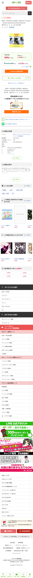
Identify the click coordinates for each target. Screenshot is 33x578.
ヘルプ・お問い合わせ (8, 516)
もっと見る (27, 186)
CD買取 (4, 354)
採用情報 (20, 542)
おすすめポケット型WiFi (9, 494)
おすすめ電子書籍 (7, 483)
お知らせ (4, 508)
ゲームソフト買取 (7, 343)
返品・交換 (5, 193)
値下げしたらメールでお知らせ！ (16, 83)
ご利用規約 (8, 551)
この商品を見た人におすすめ (17, 235)
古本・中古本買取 (7, 335)
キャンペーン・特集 (7, 319)
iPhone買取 (5, 405)
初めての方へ (5, 512)
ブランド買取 (5, 412)
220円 (24, 273)
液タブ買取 (5, 398)
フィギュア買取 (6, 361)
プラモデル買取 (6, 368)
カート (29, 576)
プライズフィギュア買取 (9, 365)
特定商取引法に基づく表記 (16, 561)
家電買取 (4, 387)
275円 (8, 276)
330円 (24, 276)
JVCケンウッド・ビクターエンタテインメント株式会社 (21, 135)
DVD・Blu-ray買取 (7, 350)
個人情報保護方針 (8, 548)
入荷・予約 (16, 576)
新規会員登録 (26, 531)
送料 (11, 190)
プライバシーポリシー (21, 545)
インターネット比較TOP (9, 490)
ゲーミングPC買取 (7, 394)
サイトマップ (16, 553)
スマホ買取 (5, 401)
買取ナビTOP (5, 475)
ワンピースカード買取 (8, 379)
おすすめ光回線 (6, 501)
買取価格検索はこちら (16, 8)
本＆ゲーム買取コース (8, 332)
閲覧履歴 (23, 576)
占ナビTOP (5, 505)
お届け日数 (19, 190)
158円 (8, 273)
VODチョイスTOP (7, 479)
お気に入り (9, 576)
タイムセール (5, 323)
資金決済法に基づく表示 (21, 551)
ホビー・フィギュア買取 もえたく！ (12, 357)
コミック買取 (5, 339)
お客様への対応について (23, 548)
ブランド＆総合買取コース (9, 383)
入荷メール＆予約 (15, 78)
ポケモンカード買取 (7, 376)
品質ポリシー (9, 545)
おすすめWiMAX (6, 497)
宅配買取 (9, 531)
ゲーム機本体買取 (7, 346)
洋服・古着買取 (6, 408)
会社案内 (12, 542)
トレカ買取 (5, 372)
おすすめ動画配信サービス (9, 486)
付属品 (4, 190)
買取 (29, 3)
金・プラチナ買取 (7, 416)
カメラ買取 (5, 390)
